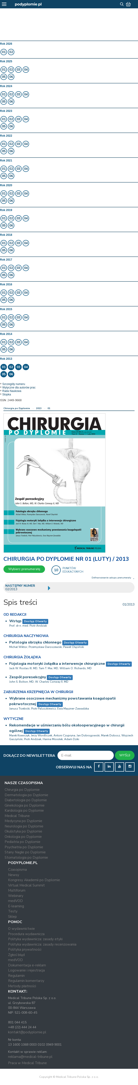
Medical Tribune (17, 816)
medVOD (15, 901)
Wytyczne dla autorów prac (19, 387)
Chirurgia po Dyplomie (16, 408)
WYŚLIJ (124, 755)
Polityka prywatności (24, 949)
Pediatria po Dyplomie (22, 841)
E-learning (16, 906)
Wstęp (15, 621)
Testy (13, 911)
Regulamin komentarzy (26, 980)
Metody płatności (22, 986)
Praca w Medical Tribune (27, 1063)
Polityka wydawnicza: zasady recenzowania (42, 944)
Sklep (12, 916)
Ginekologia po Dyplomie (25, 805)
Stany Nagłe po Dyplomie (25, 852)
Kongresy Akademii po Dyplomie (34, 880)
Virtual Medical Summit (26, 885)
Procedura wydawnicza (26, 934)
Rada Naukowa (11, 391)
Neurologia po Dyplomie (24, 826)
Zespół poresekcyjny (27, 677)
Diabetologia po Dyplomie (26, 800)
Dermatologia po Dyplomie (26, 795)
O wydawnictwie (21, 928)
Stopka (6, 394)
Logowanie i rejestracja (26, 970)
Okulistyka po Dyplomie (23, 831)
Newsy (13, 875)
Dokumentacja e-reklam (27, 965)
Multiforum (16, 890)
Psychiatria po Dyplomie (24, 847)
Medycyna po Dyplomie (23, 821)
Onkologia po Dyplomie (23, 836)
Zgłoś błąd (16, 955)
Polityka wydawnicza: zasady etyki (35, 939)
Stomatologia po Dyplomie (26, 857)
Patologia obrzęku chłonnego (35, 642)
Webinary (15, 895)
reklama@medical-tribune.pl (30, 1056)
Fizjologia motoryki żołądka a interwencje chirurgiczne (57, 663)
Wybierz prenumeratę (24, 569)
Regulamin (16, 975)
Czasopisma (17, 869)
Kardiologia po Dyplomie (24, 810)
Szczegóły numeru (13, 384)
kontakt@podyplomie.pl (27, 1032)
